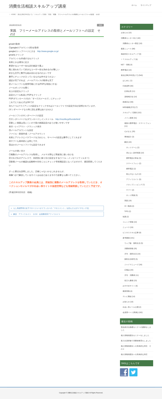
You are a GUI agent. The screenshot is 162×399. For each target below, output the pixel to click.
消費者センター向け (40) (130, 38)
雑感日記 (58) (128, 102)
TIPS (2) (127, 211)
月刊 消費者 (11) (131, 275)
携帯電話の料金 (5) (133, 158)
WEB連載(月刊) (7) (130, 107)
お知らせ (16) (128, 302)
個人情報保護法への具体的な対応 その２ (136, 347)
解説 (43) (128, 142)
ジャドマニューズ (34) (133, 265)
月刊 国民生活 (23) (132, 254)
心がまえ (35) (129, 131)
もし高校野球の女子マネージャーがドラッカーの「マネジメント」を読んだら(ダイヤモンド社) (51, 208)
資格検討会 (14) (130, 97)
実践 (100, 25)
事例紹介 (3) (129, 137)
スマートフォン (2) (133, 163)
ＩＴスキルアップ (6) (129, 59)
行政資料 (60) (128, 86)
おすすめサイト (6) (130, 286)
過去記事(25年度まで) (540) (132, 75)
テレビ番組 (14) (129, 296)
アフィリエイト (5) (133, 179)
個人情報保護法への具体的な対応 (134, 354)
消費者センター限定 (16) (132, 43)
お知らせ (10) (126, 33)
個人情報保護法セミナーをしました (135, 335)
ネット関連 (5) (132, 195)
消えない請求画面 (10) (135, 153)
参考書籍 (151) (128, 238)
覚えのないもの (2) (133, 174)
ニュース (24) (128, 227)
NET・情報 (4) (126, 65)
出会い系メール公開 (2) (132, 307)
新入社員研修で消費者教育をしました (136, 341)
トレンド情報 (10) (130, 222)
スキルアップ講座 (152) (132, 113)
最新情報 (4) (127, 291)
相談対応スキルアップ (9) (131, 54)
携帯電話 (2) (131, 169)
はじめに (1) (127, 81)
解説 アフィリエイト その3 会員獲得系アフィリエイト (36, 214)
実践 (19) (128, 201)
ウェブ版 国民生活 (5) (133, 243)
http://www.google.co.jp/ (48, 51)
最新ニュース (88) (128, 49)
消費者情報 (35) (130, 248)
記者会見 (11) (129, 91)
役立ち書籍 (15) (130, 280)
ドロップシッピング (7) (135, 185)
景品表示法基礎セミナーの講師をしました (136, 328)
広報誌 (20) (128, 270)
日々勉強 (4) (129, 206)
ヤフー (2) (130, 190)
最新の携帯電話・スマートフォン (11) (137, 124)
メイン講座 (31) (130, 118)
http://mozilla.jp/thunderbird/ (67, 119)
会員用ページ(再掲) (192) (133, 312)
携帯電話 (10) (126, 70)
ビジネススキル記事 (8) (132, 233)
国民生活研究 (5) (131, 259)
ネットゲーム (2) (132, 147)
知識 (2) (126, 217)
